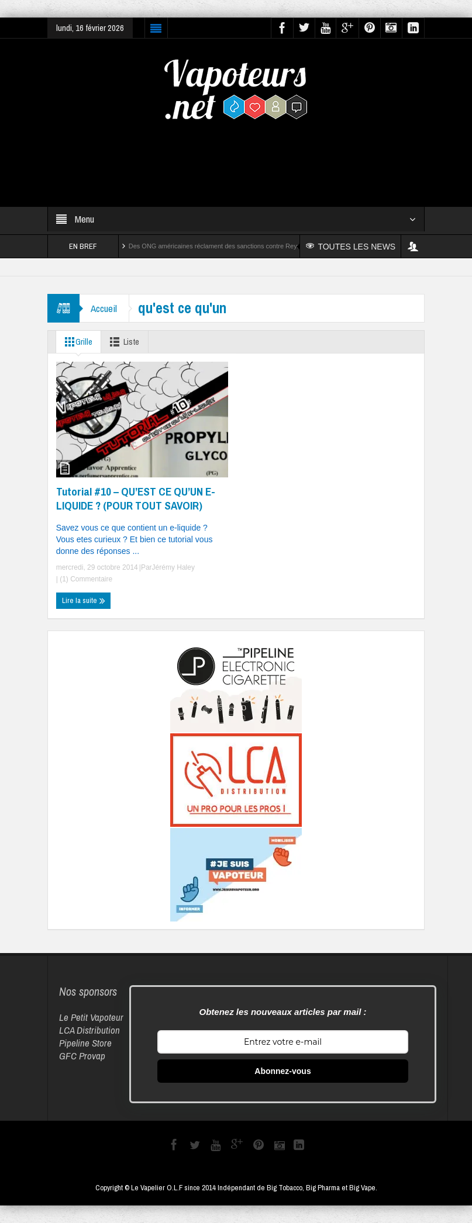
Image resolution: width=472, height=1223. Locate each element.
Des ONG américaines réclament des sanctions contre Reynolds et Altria (232, 246)
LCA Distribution (89, 1030)
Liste (123, 341)
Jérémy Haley (173, 567)
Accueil (104, 308)
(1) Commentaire (85, 579)
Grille (76, 341)
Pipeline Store (85, 1042)
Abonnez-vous (282, 1071)
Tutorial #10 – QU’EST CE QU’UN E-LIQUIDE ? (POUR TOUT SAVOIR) (135, 498)
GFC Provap (82, 1055)
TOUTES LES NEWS (351, 246)
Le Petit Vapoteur (91, 1017)
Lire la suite (83, 600)
